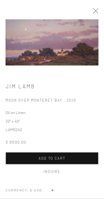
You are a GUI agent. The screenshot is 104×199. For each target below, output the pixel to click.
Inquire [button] (52, 172)
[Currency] (42, 190)
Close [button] (94, 12)
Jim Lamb (20, 87)
